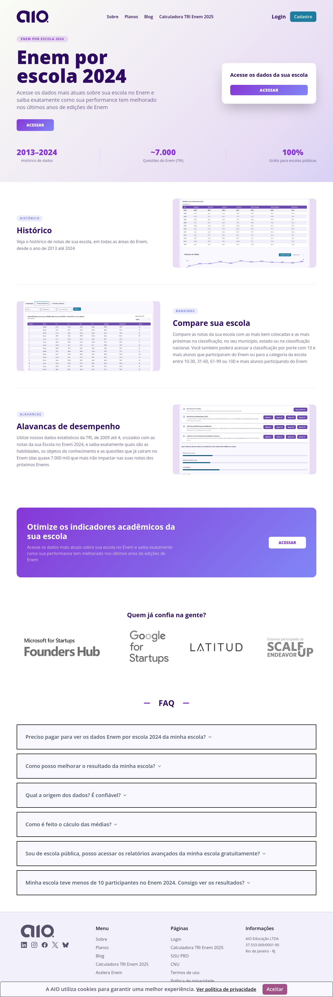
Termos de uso (185, 973)
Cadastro (303, 17)
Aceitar (276, 988)
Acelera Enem (109, 973)
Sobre (113, 17)
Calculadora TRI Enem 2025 (186, 17)
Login (176, 940)
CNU (175, 965)
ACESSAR (36, 125)
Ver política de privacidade (224, 989)
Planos (131, 17)
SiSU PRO (180, 956)
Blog (148, 17)
